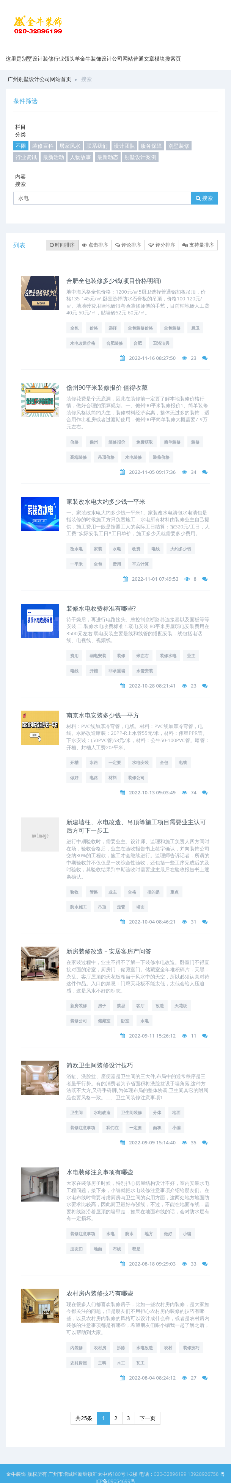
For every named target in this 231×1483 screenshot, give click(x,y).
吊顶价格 (106, 457)
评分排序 (161, 244)
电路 (94, 777)
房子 (102, 1005)
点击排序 (95, 244)
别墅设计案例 (140, 157)
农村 (168, 1347)
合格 (132, 892)
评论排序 (128, 244)
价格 (94, 328)
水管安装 (144, 671)
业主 (191, 655)
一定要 (114, 762)
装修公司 (136, 777)
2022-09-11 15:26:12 (152, 1035)
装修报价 (116, 442)
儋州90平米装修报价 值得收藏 (107, 387)
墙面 (140, 906)
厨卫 (195, 328)
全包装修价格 (140, 328)
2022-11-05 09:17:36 (152, 472)
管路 (94, 892)
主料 (102, 1363)
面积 (157, 1127)
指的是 (153, 892)
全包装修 (172, 328)
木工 (121, 1363)
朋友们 (76, 1249)
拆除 (121, 1347)
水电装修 (133, 457)
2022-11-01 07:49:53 (155, 578)
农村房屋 (78, 1363)
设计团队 (124, 145)
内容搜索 (20, 180)
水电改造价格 (82, 343)
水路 (94, 762)
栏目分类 (20, 130)
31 (193, 921)
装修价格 (161, 457)
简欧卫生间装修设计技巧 (99, 1065)
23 (193, 358)
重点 (174, 892)
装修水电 (168, 655)
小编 (176, 1127)
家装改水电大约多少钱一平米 (105, 501)
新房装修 (78, 1005)
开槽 (94, 671)
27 (193, 1377)
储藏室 (104, 1021)
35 (193, 1142)
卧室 (125, 1021)
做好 (74, 777)
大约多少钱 (180, 549)
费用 (117, 564)
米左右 (142, 655)
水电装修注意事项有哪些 (99, 1172)
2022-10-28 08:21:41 (152, 685)
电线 (155, 549)
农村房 (100, 1347)
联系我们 (97, 145)
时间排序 (62, 244)
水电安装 (140, 762)
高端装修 (78, 457)
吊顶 (102, 906)
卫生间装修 (131, 1112)
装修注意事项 (82, 1127)
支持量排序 (198, 244)
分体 (157, 1112)
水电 (117, 549)
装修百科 (42, 145)
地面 (176, 1112)
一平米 (76, 564)
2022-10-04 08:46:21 (152, 921)
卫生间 (76, 1112)
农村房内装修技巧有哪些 (99, 1293)
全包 (74, 328)
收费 (136, 549)
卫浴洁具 (161, 343)
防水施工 (78, 906)
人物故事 (80, 157)
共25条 (83, 1418)
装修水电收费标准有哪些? (101, 608)
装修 (195, 442)
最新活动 (53, 157)
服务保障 (151, 145)
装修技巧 (191, 1347)
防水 (129, 1233)
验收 (74, 892)
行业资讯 (26, 157)
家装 (98, 549)
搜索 (204, 198)
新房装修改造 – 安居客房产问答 (108, 951)
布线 (117, 1249)
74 (193, 792)
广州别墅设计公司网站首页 (39, 79)
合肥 (138, 343)
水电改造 (102, 1112)
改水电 (76, 549)
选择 (112, 328)
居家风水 (69, 145)
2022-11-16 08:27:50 (152, 358)
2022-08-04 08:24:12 (152, 1377)
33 (193, 1263)
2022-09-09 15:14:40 (152, 1142)
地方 (149, 1233)
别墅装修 (178, 145)
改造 (160, 1005)
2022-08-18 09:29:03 (152, 1263)
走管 (121, 906)
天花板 (180, 1005)
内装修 (76, 1347)
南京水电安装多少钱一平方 (102, 715)
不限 (21, 145)
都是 (136, 1249)
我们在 (112, 1127)
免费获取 (144, 442)
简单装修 (172, 442)
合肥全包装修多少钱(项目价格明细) (113, 281)
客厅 (140, 1005)
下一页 (148, 1418)
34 (193, 472)
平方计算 (140, 564)
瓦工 (140, 1363)
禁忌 (121, 1005)
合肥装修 (114, 343)
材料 (112, 777)
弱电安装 (98, 655)
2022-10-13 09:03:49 (152, 792)
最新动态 (107, 157)
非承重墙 (116, 671)
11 (193, 1035)
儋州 (94, 442)
